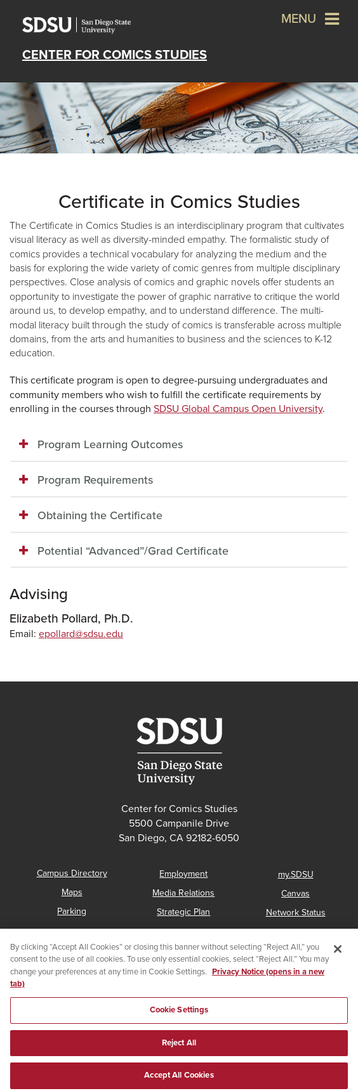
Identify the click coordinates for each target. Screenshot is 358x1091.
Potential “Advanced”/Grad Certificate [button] (133, 551)
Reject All (179, 1056)
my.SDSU (296, 874)
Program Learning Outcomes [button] (110, 444)
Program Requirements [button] (95, 480)
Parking (71, 911)
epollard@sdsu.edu (81, 634)
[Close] (338, 962)
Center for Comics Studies (114, 55)
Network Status (296, 912)
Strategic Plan (183, 912)
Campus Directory (72, 873)
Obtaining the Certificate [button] (99, 515)
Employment (183, 873)
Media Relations (183, 893)
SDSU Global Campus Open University (238, 409)
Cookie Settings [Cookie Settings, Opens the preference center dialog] (179, 1023)
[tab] (179, 445)
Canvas (295, 893)
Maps (72, 892)
